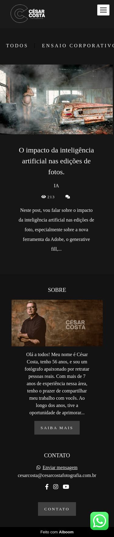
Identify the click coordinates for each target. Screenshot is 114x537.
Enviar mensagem (60, 467)
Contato (57, 509)
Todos (17, 45)
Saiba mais (57, 427)
